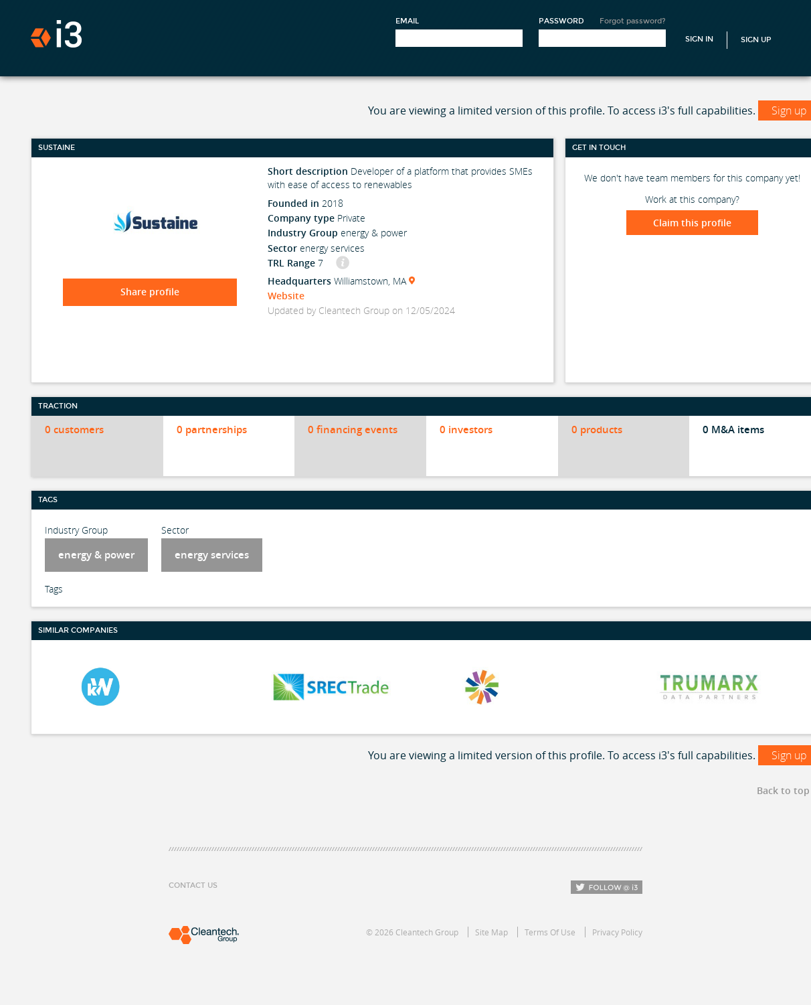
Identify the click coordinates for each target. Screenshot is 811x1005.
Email (407, 21)
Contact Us (193, 885)
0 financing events (352, 429)
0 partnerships (212, 429)
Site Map (491, 932)
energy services (212, 555)
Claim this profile (692, 222)
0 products (596, 429)
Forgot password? (633, 21)
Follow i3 (606, 887)
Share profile (149, 291)
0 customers (74, 429)
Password (561, 21)
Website (286, 295)
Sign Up (756, 39)
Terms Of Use (550, 932)
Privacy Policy (617, 932)
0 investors (466, 429)
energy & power (96, 555)
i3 (56, 34)
